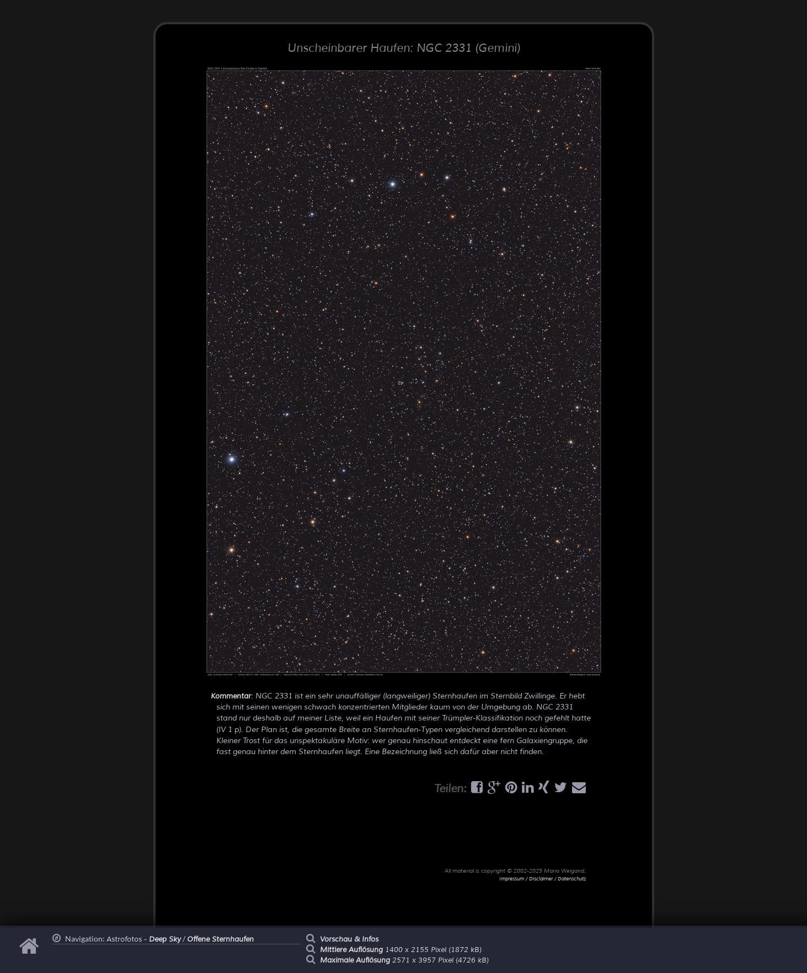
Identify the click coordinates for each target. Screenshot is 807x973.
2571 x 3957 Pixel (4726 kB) (404, 960)
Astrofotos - (143, 939)
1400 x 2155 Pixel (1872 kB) (401, 949)
